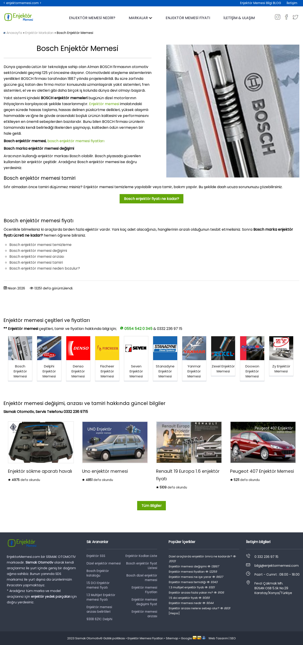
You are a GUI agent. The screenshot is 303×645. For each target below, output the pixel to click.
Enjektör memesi (104, 103)
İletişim (292, 3)
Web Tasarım (218, 638)
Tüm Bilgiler (151, 505)
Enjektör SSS (96, 556)
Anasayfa (14, 32)
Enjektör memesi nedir (191, 603)
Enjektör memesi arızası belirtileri (99, 609)
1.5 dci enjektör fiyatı (189, 598)
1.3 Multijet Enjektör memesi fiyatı (101, 597)
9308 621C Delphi (99, 619)
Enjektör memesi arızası (144, 614)
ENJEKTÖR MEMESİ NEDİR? (92, 17)
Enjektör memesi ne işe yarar (196, 577)
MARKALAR (140, 17)
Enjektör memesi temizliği (193, 582)
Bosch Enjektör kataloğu (98, 573)
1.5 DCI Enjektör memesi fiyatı (98, 585)
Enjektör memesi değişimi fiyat (144, 601)
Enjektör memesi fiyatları (193, 572)
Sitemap (172, 638)
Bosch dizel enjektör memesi (141, 577)
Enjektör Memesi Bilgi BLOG (260, 3)
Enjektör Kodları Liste (141, 556)
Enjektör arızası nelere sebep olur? (199, 608)
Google (186, 638)
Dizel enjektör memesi (104, 563)
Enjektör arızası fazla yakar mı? (196, 592)
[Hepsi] (174, 613)
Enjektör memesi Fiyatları (144, 589)
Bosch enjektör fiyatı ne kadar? (151, 198)
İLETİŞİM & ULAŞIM (239, 17)
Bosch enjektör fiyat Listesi (141, 565)
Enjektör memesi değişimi (194, 566)
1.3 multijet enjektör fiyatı (192, 587)
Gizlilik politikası (114, 638)
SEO (233, 638)
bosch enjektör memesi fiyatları (75, 141)
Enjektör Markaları (39, 32)
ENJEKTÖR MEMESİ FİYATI (188, 17)
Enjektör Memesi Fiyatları (145, 638)
